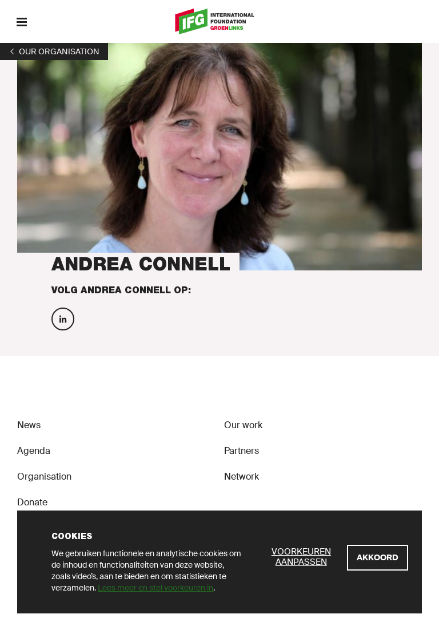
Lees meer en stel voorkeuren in (155, 588)
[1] (54, 51)
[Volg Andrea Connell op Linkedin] (62, 319)
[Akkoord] (377, 558)
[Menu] (21, 21)
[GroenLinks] (219, 21)
